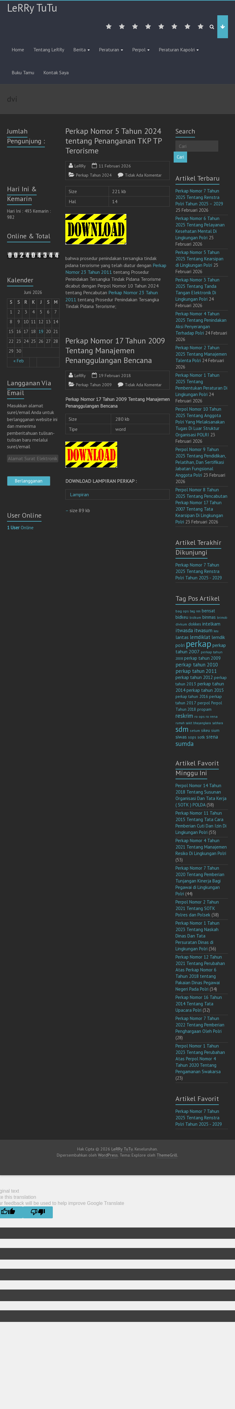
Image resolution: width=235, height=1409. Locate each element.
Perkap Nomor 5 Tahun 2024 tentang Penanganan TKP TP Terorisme (113, 141)
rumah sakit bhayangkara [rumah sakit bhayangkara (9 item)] (193, 723)
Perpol (139, 49)
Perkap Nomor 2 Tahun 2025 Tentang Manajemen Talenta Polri (201, 354)
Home (18, 49)
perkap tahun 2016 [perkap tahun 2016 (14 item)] (191, 696)
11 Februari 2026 (115, 166)
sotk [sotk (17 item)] (201, 737)
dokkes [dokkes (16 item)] (194, 624)
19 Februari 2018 (115, 375)
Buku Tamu (23, 72)
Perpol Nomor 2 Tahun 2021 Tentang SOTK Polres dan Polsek (197, 908)
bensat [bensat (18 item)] (208, 611)
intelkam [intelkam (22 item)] (211, 624)
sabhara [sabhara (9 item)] (217, 723)
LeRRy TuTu (32, 7)
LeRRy (80, 166)
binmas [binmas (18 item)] (209, 617)
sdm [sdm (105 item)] (182, 729)
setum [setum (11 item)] (195, 730)
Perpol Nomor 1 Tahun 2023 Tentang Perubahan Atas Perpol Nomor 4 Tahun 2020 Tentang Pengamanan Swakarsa (200, 1058)
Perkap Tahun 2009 (94, 384)
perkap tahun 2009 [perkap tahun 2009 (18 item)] (202, 658)
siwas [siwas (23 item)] (181, 737)
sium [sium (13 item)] (215, 730)
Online (20, 527)
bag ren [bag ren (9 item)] (195, 611)
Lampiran (82, 494)
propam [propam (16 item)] (204, 709)
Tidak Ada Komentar (143, 175)
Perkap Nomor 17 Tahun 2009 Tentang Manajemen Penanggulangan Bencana (115, 350)
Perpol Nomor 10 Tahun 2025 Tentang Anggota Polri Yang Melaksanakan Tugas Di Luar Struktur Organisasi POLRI (200, 422)
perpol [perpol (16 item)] (203, 703)
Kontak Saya (56, 72)
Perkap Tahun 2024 (94, 175)
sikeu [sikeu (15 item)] (205, 730)
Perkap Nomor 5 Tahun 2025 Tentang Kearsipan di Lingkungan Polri (199, 258)
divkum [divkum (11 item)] (181, 624)
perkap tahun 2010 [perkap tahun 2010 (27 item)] (196, 664)
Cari (180, 157)
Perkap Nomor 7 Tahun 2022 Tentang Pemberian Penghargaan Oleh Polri (199, 1024)
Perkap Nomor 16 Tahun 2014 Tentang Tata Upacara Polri (198, 1003)
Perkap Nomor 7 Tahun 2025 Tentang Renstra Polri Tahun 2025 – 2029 (199, 197)
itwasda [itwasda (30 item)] (184, 630)
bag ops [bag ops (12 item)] (182, 611)
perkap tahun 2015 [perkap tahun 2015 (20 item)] (205, 690)
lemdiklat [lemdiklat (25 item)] (200, 637)
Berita (79, 49)
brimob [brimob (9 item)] (222, 617)
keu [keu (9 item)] (216, 631)
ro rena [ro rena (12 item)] (212, 716)
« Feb (18, 361)
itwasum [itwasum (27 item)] (203, 630)
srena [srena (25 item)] (212, 736)
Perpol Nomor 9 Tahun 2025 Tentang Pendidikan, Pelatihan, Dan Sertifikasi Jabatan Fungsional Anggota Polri (200, 462)
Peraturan (109, 49)
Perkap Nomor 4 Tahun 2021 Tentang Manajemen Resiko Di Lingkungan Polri (201, 847)
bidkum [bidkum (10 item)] (195, 617)
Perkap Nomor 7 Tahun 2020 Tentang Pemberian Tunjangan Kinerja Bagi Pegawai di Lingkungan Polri (199, 881)
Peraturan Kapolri (177, 49)
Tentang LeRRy (48, 49)
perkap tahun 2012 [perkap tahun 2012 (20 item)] (194, 677)
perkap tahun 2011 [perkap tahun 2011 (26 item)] (196, 671)
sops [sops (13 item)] (192, 737)
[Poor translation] (38, 1212)
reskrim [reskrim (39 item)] (184, 715)
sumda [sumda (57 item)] (184, 743)
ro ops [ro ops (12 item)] (199, 716)
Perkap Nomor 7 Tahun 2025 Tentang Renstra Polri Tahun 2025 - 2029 (198, 571)
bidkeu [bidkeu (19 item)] (181, 617)
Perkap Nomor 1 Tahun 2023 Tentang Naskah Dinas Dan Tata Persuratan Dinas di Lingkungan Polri (197, 936)
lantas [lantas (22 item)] (182, 637)
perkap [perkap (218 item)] (198, 643)
